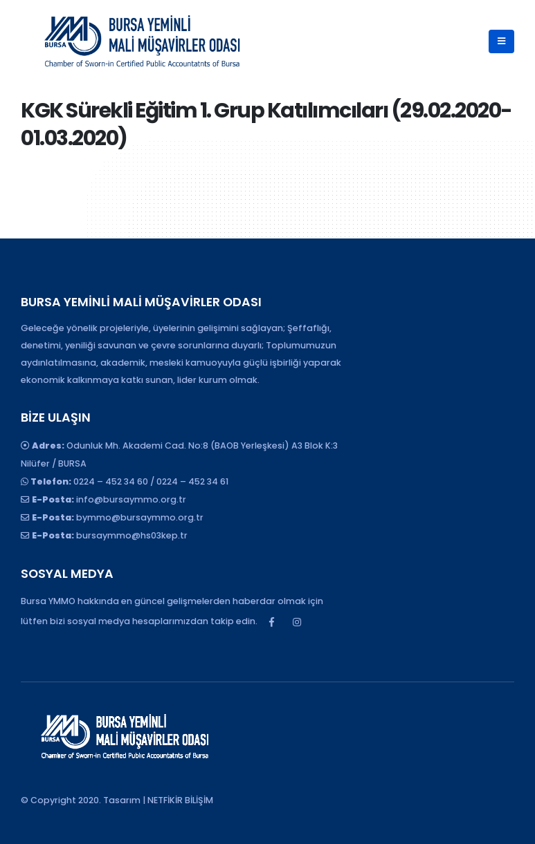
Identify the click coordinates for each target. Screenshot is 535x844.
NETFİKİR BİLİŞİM (180, 800)
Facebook (271, 622)
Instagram (297, 622)
